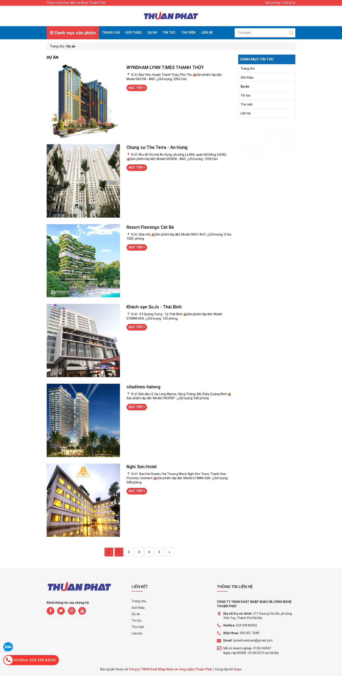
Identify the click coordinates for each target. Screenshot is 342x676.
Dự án (152, 32)
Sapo (238, 669)
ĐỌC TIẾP (137, 87)
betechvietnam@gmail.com (248, 640)
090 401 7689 (249, 633)
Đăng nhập (272, 2)
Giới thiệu (133, 32)
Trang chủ (111, 32)
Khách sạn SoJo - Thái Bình (154, 307)
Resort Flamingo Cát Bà (150, 227)
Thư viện (188, 32)
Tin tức (169, 32)
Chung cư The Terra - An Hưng (157, 147)
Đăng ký (289, 2)
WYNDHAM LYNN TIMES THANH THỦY (165, 67)
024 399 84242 (240, 625)
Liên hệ (207, 32)
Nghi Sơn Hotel (142, 466)
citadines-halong (144, 386)
